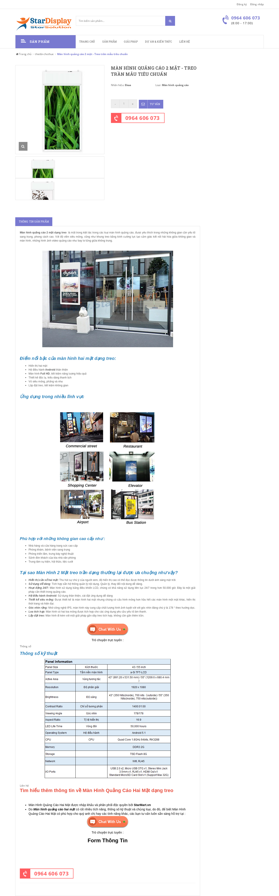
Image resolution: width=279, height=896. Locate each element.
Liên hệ (184, 41)
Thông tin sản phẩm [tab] (34, 221)
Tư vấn (149, 103)
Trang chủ (87, 41)
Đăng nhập (257, 4)
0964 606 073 (142, 117)
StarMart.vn (142, 805)
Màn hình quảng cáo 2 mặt (37, 232)
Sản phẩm (109, 41)
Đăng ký (242, 4)
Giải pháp (131, 41)
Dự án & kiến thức (158, 41)
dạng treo (60, 232)
